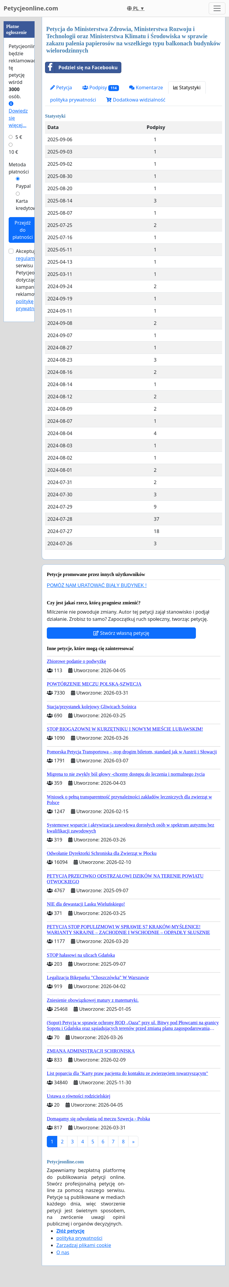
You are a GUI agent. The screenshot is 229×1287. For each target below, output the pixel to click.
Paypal (23, 186)
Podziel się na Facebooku (81, 67)
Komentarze (146, 87)
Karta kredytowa (27, 204)
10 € (13, 152)
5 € (19, 137)
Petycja (61, 87)
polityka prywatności (73, 99)
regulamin (27, 258)
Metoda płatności (19, 168)
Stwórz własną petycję (121, 633)
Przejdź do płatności (23, 229)
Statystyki (187, 87)
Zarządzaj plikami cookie (83, 1245)
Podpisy (100, 87)
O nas (62, 1252)
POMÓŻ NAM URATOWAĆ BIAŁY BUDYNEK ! (97, 585)
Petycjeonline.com (31, 8)
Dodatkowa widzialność (135, 99)
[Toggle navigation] (217, 8)
